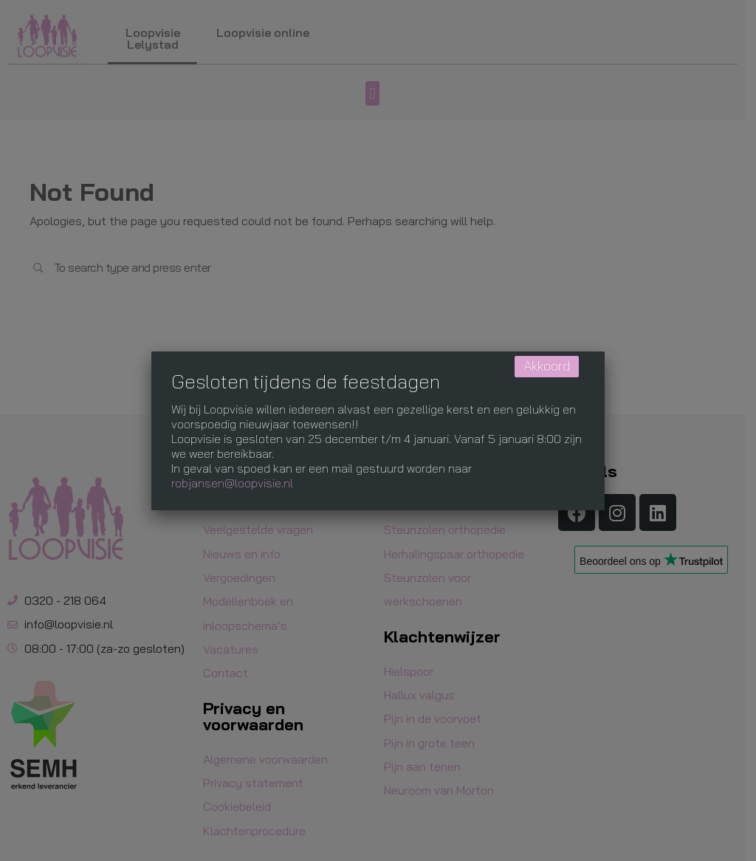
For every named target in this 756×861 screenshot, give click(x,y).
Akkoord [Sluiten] (546, 365)
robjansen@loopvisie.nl (232, 483)
